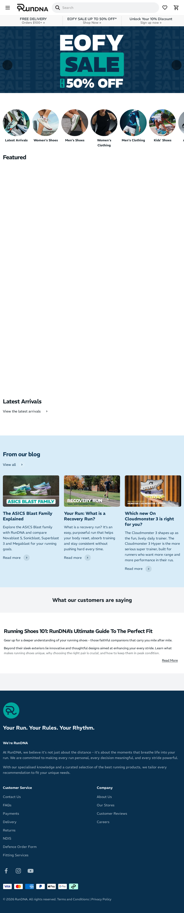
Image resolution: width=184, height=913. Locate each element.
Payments (11, 813)
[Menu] (7, 7)
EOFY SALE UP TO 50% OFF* (92, 21)
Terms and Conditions (73, 899)
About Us (104, 797)
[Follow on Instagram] (18, 870)
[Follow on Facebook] (6, 870)
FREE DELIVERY (33, 21)
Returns (9, 830)
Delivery (10, 822)
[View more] (92, 59)
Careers (103, 822)
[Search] (57, 8)
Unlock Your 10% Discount (151, 21)
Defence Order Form (20, 847)
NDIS (7, 838)
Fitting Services (16, 855)
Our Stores (106, 805)
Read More (170, 660)
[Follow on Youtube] (30, 870)
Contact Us (12, 797)
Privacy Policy (101, 899)
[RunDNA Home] (32, 8)
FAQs (7, 805)
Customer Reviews (112, 813)
